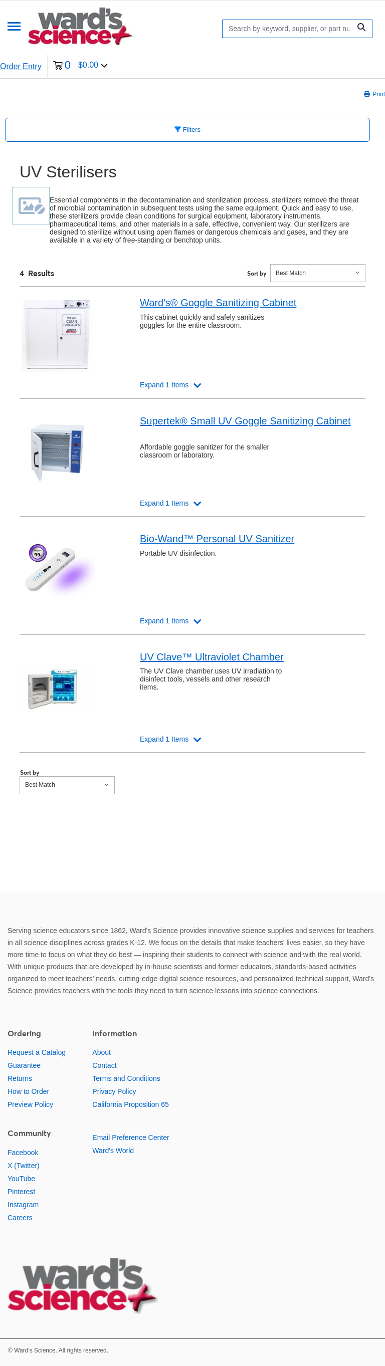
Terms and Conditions (126, 1078)
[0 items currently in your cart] (80, 66)
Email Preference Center (130, 1137)
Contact (104, 1065)
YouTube (21, 1179)
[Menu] (14, 27)
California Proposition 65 (130, 1104)
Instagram (23, 1205)
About (101, 1052)
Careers (20, 1218)
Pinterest (21, 1192)
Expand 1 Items (164, 385)
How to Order (28, 1091)
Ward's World (113, 1151)
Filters (187, 129)
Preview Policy (30, 1104)
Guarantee (24, 1065)
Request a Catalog (37, 1052)
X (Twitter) (24, 1166)
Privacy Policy (114, 1091)
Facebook (23, 1153)
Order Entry (21, 66)
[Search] (289, 29)
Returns (20, 1078)
